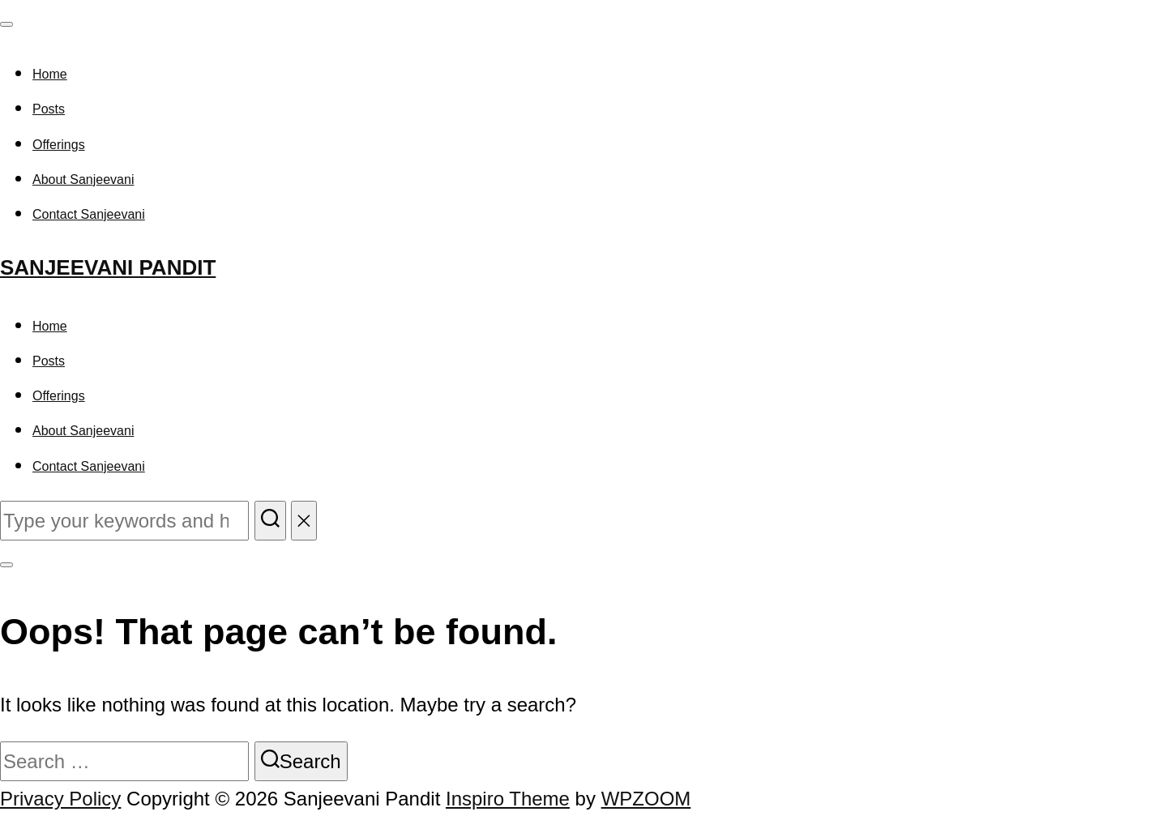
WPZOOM (646, 799)
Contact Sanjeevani (88, 214)
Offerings (58, 145)
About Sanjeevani (83, 179)
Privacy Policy (60, 799)
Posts (48, 109)
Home (49, 74)
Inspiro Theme (508, 799)
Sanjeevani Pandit (108, 267)
